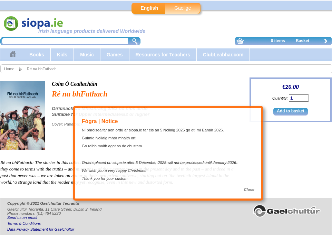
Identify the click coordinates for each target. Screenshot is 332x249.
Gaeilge (182, 8)
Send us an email (22, 217)
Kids (62, 54)
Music (87, 54)
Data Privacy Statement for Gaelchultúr (40, 229)
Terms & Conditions (24, 223)
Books (36, 54)
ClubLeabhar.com (223, 54)
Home (9, 69)
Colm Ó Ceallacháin (74, 84)
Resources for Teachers (163, 54)
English (149, 8)
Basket (313, 41)
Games (115, 54)
